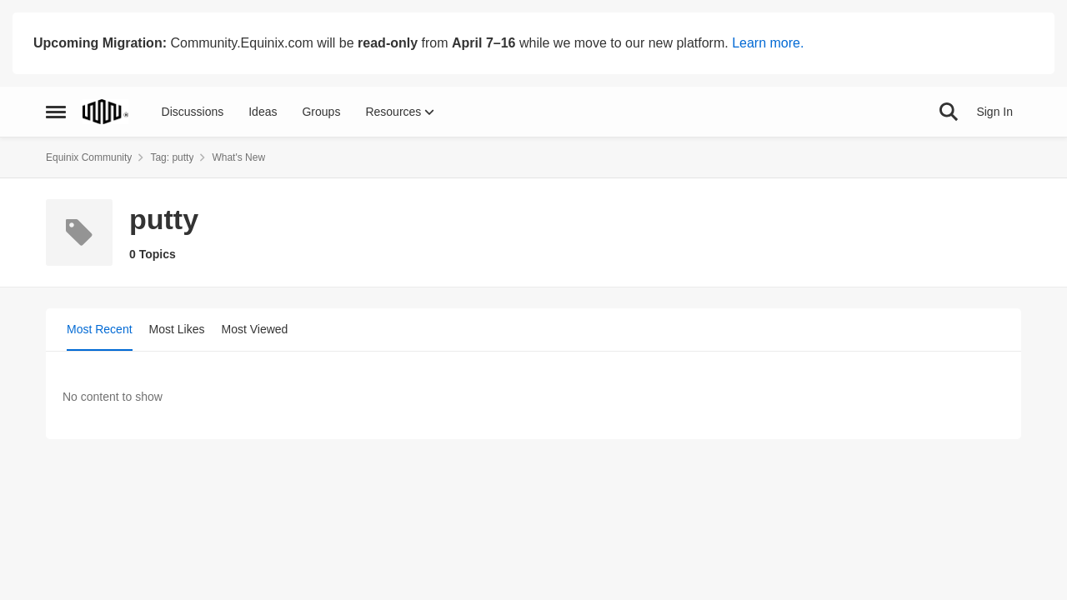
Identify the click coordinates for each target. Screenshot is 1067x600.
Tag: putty (171, 157)
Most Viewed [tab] (255, 329)
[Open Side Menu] (56, 111)
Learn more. (768, 43)
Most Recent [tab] (100, 329)
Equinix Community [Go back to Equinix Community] (89, 157)
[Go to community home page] (105, 111)
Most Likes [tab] (177, 329)
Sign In (994, 111)
